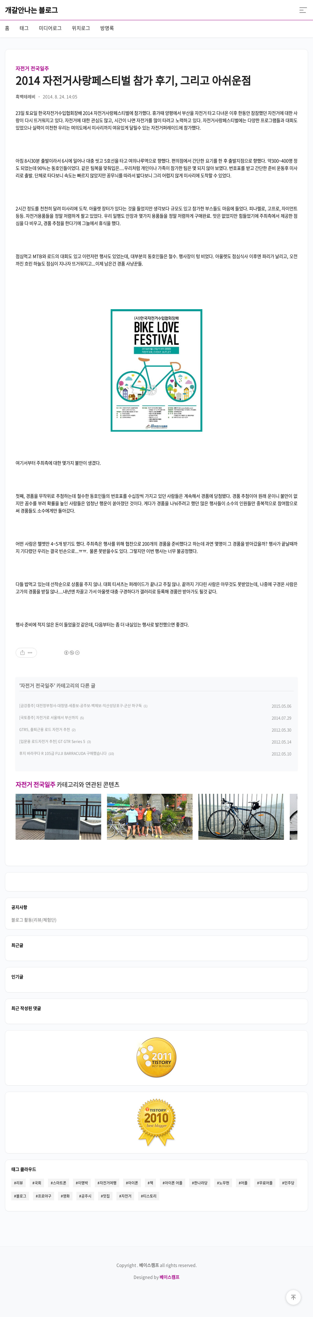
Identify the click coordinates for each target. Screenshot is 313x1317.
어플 (244, 1183)
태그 (24, 28)
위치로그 (81, 28)
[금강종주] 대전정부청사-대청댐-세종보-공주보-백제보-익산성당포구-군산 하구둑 (80, 705)
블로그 (21, 1196)
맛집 (106, 1196)
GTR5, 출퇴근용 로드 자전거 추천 (44, 729)
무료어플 (266, 1183)
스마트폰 (59, 1183)
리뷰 (19, 1183)
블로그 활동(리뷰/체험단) (34, 920)
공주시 (86, 1196)
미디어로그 (50, 28)
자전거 (126, 1196)
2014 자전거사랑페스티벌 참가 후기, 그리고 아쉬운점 (133, 80)
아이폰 (133, 1183)
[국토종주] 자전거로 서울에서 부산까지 (48, 717)
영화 (66, 1196)
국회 (38, 1183)
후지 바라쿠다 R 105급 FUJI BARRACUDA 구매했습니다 (63, 753)
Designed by (156, 1277)
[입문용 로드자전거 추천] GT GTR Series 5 (52, 741)
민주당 (289, 1183)
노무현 (224, 1183)
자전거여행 (108, 1183)
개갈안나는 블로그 (31, 10)
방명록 (107, 28)
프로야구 (44, 1196)
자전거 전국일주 (32, 68)
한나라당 (201, 1183)
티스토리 (149, 1196)
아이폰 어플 (173, 1183)
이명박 (83, 1183)
